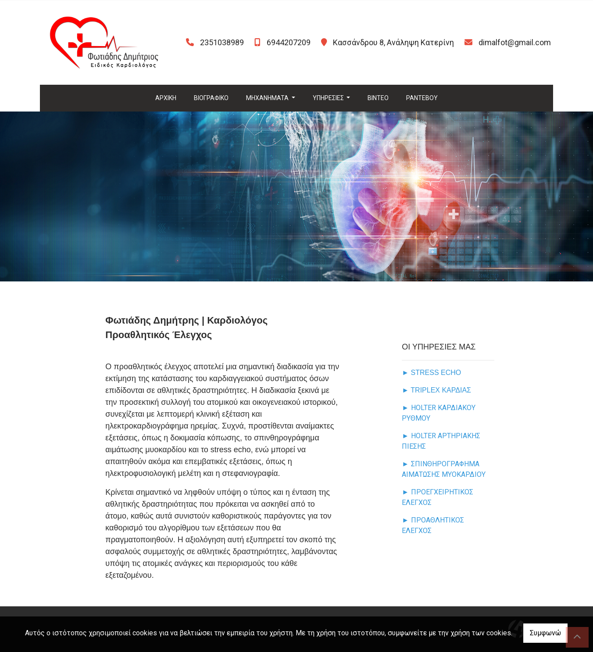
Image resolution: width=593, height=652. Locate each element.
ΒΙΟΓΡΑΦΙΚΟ (211, 97)
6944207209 (289, 42)
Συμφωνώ (545, 633)
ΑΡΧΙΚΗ (165, 97)
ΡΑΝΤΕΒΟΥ (422, 97)
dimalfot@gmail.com (515, 42)
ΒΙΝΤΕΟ (378, 97)
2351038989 (222, 42)
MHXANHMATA (268, 97)
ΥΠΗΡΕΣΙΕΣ (329, 97)
